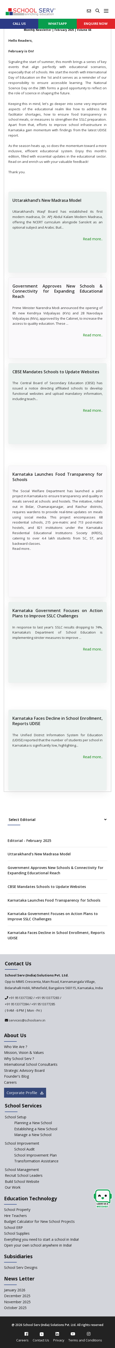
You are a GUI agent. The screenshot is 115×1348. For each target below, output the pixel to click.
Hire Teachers (15, 1215)
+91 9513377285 (43, 1004)
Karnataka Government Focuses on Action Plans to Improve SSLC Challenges (57, 613)
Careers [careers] (10, 1082)
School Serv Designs (20, 1267)
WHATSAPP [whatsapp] (57, 23)
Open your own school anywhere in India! (38, 1245)
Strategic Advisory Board (24, 1070)
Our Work (13, 1187)
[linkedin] (57, 1334)
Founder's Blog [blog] (16, 1076)
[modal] (103, 1198)
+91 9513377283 (47, 997)
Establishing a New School (35, 1128)
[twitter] (42, 1334)
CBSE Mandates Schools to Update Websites (55, 372)
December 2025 (17, 1295)
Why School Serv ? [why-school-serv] (19, 1058)
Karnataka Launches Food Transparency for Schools (57, 476)
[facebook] (26, 1334)
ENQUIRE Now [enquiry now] (96, 23)
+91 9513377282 (20, 997)
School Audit (24, 1149)
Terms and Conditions (85, 1340)
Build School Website (22, 1181)
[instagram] (88, 1334)
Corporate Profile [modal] (25, 1092)
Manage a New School (32, 1134)
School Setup (15, 1117)
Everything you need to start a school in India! (41, 1239)
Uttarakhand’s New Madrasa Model (46, 200)
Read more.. (93, 238)
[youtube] (73, 1334)
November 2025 (17, 1301)
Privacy (58, 1340)
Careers (22, 1340)
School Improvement (22, 1143)
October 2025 (15, 1307)
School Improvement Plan (35, 1155)
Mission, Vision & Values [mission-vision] (24, 1052)
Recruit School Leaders (24, 1175)
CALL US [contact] (19, 23)
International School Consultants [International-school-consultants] (31, 1064)
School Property (17, 1209)
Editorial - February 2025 (29, 840)
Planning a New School (33, 1122)
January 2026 (14, 1290)
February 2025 (64, 30)
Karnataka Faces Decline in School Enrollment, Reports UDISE (57, 720)
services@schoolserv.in (26, 1020)
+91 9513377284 (17, 1004)
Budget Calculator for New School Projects (39, 1221)
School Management (22, 1169)
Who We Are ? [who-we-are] (15, 1046)
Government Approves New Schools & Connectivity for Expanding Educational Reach (57, 291)
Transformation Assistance (36, 1161)
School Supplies (17, 1233)
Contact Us (41, 1340)
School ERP (13, 1227)
